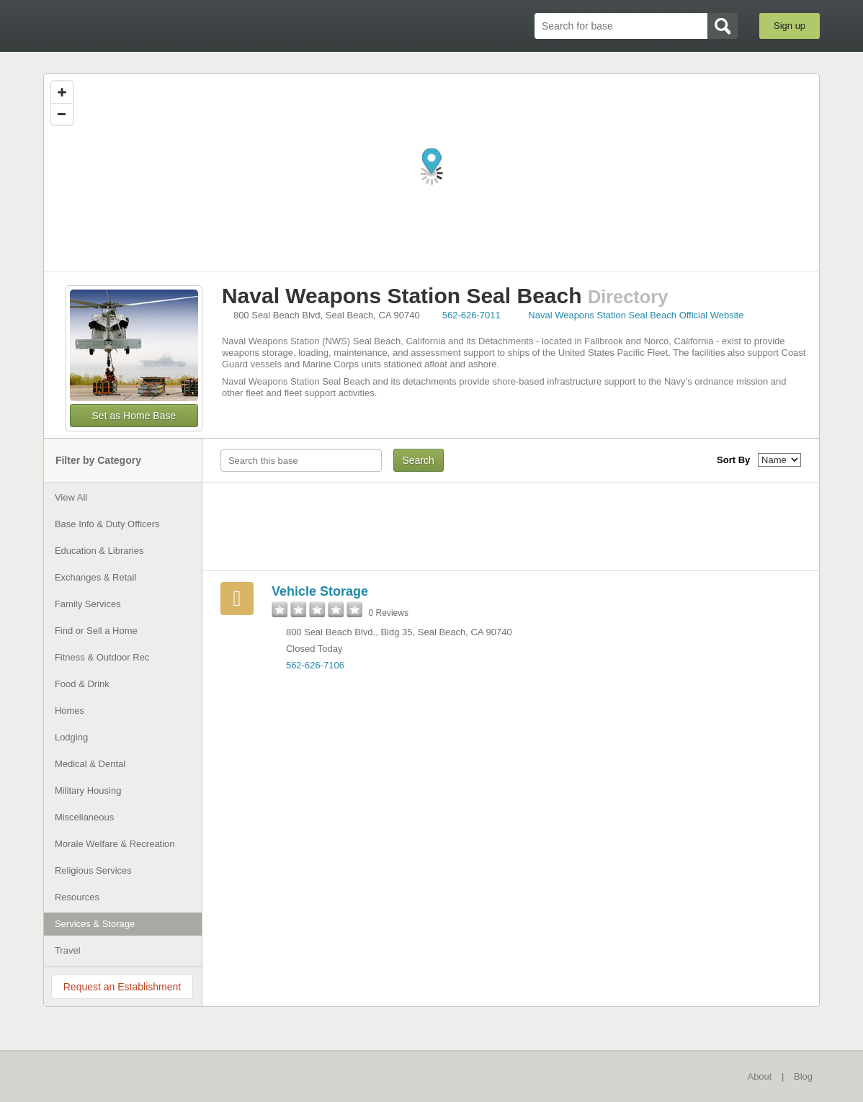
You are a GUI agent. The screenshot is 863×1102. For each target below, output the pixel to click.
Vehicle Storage (320, 591)
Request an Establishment (122, 987)
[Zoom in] (62, 92)
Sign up (789, 25)
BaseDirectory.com (148, 25)
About (759, 1076)
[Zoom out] (62, 114)
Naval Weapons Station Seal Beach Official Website (635, 315)
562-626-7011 (471, 315)
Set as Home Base (134, 415)
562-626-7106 (315, 665)
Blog (803, 1076)
